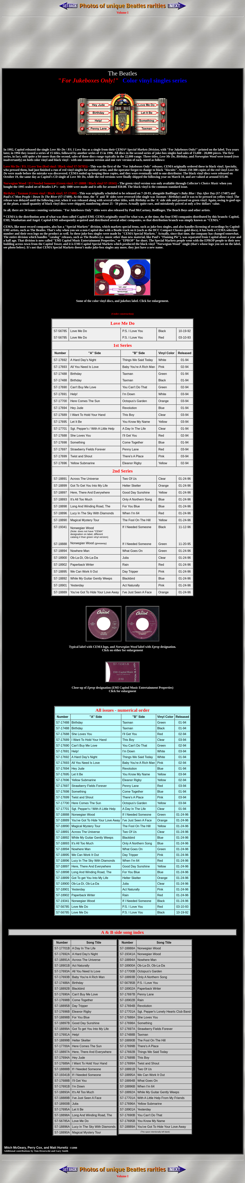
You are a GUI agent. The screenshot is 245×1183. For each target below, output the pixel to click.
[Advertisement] (122, 35)
